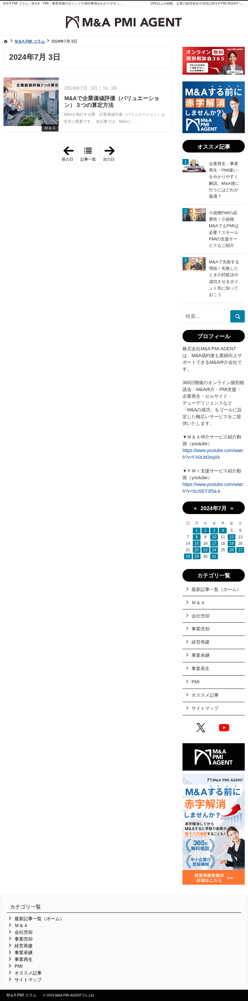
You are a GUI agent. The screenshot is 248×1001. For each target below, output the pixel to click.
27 (240, 550)
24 (214, 550)
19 (232, 543)
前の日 (69, 154)
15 (196, 543)
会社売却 (200, 615)
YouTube (225, 728)
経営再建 (200, 642)
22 (196, 550)
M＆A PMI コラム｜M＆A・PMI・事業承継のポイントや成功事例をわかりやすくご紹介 (66, 3)
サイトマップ (205, 708)
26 (232, 550)
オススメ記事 (205, 695)
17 (214, 543)
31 (214, 556)
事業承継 (200, 655)
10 (214, 537)
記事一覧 (88, 159)
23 (205, 550)
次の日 (110, 154)
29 (196, 556)
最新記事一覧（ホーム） (216, 589)
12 (232, 537)
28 (188, 556)
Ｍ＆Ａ (50, 128)
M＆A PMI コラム (21, 995)
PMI (195, 681)
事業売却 (200, 628)
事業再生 (200, 668)
